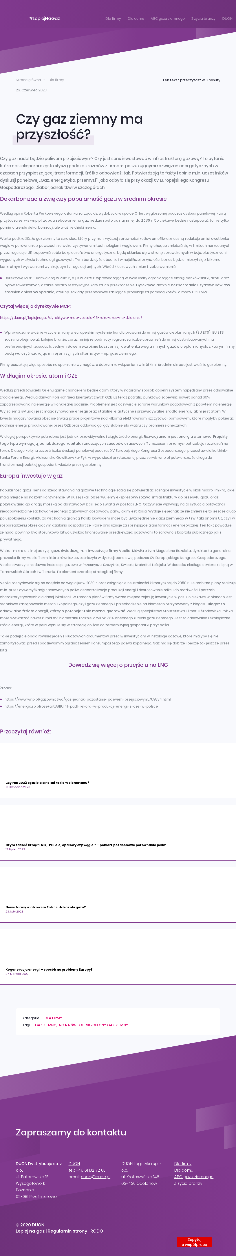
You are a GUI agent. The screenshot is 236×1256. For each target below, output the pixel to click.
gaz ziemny (45, 1025)
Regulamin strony (67, 1231)
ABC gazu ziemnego (168, 18)
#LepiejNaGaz (44, 18)
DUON (227, 18)
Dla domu (136, 18)
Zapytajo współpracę (194, 1242)
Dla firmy (113, 18)
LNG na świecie (70, 1025)
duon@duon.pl (95, 1177)
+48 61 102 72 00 (91, 1170)
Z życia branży (203, 18)
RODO (96, 1231)
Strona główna (28, 79)
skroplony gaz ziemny (107, 1025)
